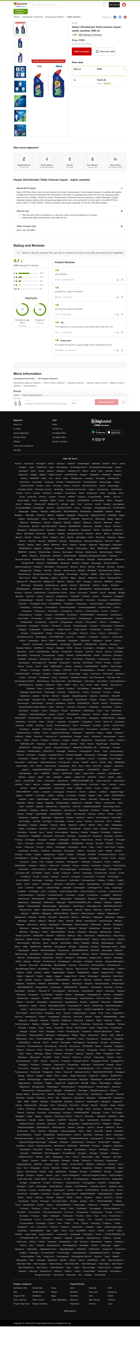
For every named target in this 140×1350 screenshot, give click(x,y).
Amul (72, 1288)
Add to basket (81, 51)
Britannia (74, 1300)
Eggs (53, 1296)
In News (17, 428)
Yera (91, 1296)
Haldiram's (74, 1304)
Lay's (110, 1304)
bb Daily (17, 450)
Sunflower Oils (20, 1288)
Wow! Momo (94, 1300)
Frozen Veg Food (21, 1304)
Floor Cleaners (20, 1300)
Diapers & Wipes (40, 1304)
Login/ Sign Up (114, 5)
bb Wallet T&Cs (59, 437)
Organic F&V (19, 1296)
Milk (15, 1292)
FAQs (54, 424)
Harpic (75, 23)
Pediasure (112, 1292)
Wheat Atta (37, 1288)
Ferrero (92, 1304)
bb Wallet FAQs (59, 433)
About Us (18, 424)
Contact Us (57, 428)
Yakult (110, 1296)
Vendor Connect (59, 441)
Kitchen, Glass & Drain (98, 383)
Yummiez (74, 1296)
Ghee (53, 1288)
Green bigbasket (21, 433)
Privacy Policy (20, 437)
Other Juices (38, 1300)
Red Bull (74, 1292)
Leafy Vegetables (59, 1300)
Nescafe (92, 1288)
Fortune (111, 1300)
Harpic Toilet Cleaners (32, 395)
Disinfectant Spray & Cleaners (28, 383)
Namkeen (36, 1296)
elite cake (93, 1292)
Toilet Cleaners (30, 386)
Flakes (54, 1292)
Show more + (70, 1310)
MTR (110, 1288)
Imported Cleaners (76, 383)
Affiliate (17, 441)
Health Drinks (38, 1292)
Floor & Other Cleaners (54, 383)
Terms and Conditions (23, 446)
